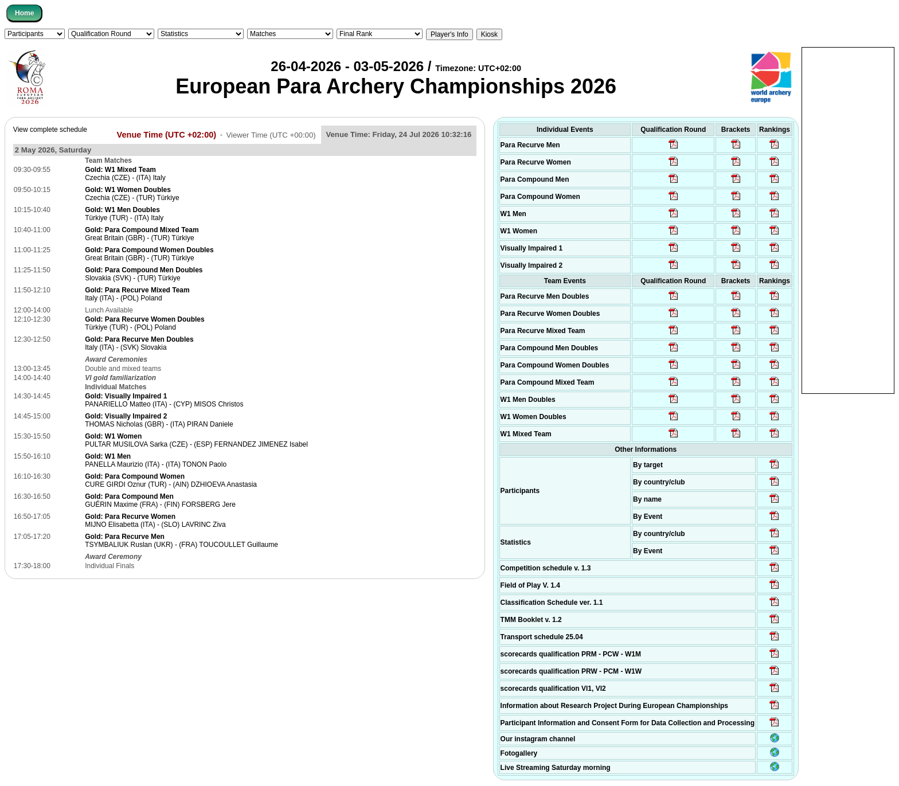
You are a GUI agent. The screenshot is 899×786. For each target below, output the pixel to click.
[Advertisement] (848, 220)
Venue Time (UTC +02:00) (167, 134)
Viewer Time (270, 134)
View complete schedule (50, 130)
